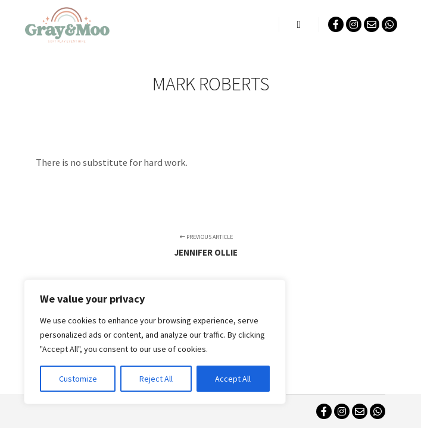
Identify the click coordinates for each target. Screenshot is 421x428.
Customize (78, 378)
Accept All (233, 378)
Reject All (156, 378)
